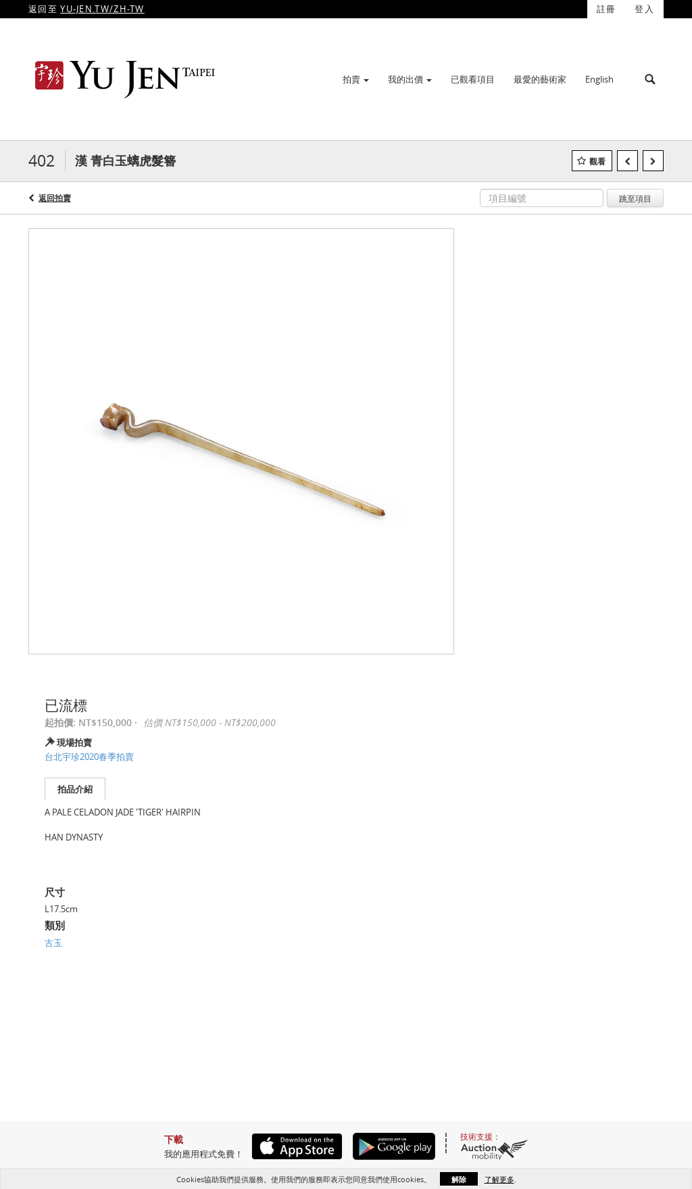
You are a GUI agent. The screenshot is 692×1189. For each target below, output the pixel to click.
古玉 (53, 943)
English (599, 79)
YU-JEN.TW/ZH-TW (102, 9)
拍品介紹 (75, 789)
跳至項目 (635, 198)
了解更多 (499, 1179)
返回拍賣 (55, 198)
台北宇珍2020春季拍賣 (89, 756)
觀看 (597, 161)
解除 (458, 1179)
